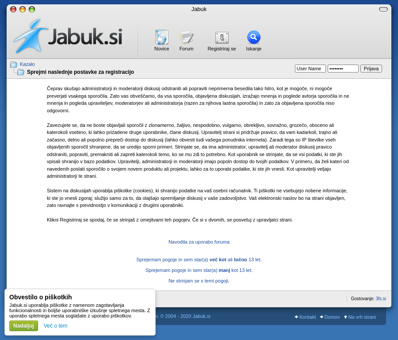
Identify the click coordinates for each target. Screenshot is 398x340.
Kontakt (305, 317)
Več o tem (55, 326)
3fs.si (381, 298)
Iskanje (254, 48)
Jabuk (199, 9)
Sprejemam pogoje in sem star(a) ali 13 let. (199, 259)
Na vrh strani (360, 317)
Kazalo (27, 64)
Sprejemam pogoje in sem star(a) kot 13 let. (199, 270)
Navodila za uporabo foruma (199, 241)
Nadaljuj (23, 326)
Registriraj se (221, 48)
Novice (161, 48)
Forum (187, 48)
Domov (330, 317)
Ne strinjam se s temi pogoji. (199, 280)
